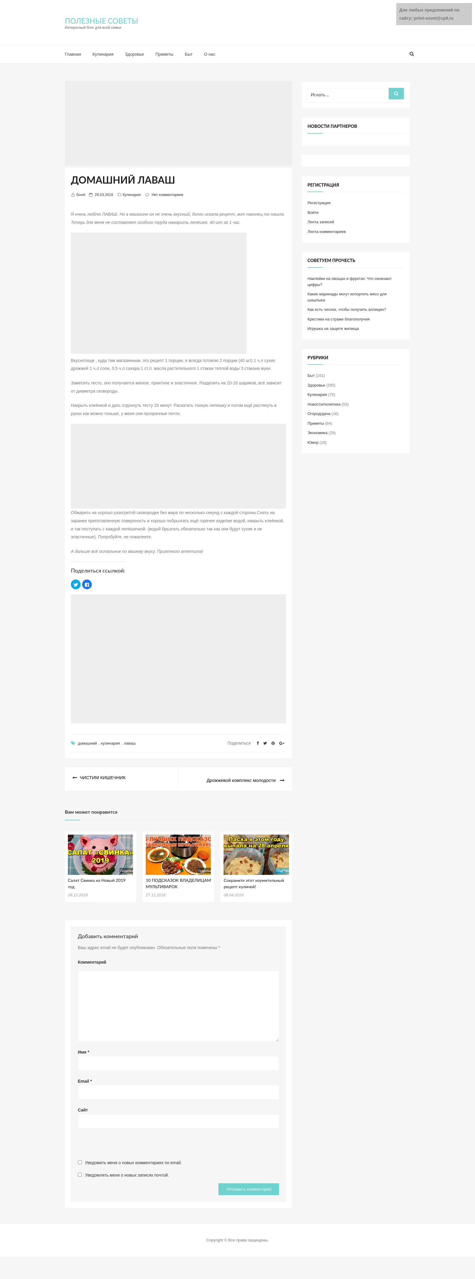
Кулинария (103, 54)
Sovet (80, 195)
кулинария (110, 743)
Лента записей (320, 222)
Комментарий (92, 959)
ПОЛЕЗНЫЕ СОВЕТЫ (101, 20)
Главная (73, 54)
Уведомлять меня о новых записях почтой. (127, 1172)
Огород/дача (319, 413)
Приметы (164, 54)
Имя (83, 1049)
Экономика (317, 432)
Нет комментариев (167, 195)
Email (85, 1078)
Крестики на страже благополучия (338, 319)
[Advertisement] (178, 123)
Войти (312, 212)
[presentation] (124, 1144)
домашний (87, 743)
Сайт (83, 1107)
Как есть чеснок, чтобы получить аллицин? (346, 309)
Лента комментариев (326, 231)
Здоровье (134, 54)
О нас (209, 54)
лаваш (130, 743)
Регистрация (319, 203)
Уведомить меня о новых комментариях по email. (133, 1160)
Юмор (312, 442)
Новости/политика (323, 404)
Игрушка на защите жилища (333, 328)
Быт (189, 54)
